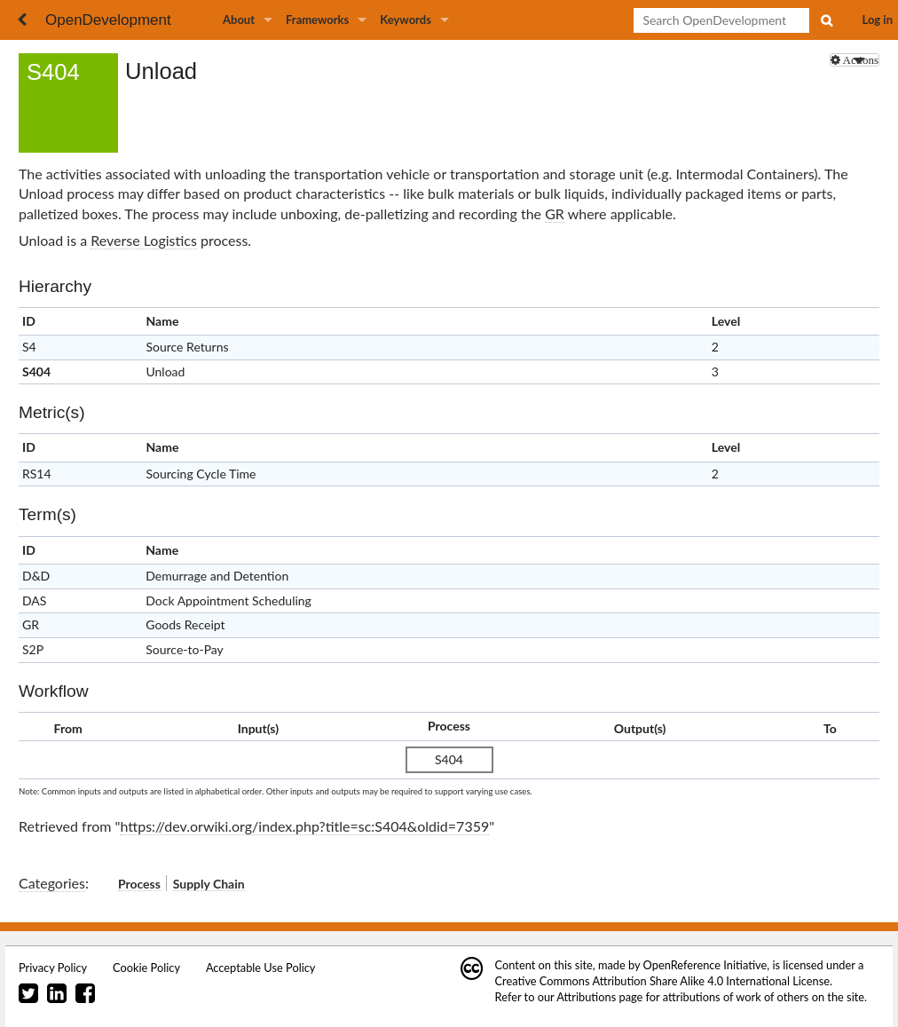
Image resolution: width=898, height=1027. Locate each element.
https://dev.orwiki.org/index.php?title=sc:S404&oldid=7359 (304, 826)
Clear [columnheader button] (726, 549)
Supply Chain (209, 884)
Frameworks (317, 19)
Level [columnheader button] (726, 320)
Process (139, 884)
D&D (36, 575)
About (239, 19)
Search (826, 20)
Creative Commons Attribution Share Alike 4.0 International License (662, 981)
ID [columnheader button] (28, 320)
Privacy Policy (53, 967)
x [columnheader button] (855, 322)
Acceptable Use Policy (261, 967)
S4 (29, 346)
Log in (878, 19)
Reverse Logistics (144, 240)
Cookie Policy (146, 967)
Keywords (405, 19)
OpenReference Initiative (705, 965)
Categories (52, 882)
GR (554, 213)
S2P (32, 649)
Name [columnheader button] (162, 320)
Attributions (586, 997)
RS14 (36, 473)
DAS (34, 600)
